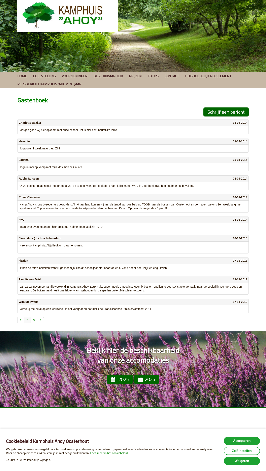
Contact (172, 76)
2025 (120, 379)
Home (22, 76)
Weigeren (242, 461)
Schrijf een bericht (226, 111)
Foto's (153, 76)
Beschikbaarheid (108, 76)
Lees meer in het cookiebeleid (109, 453)
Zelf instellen (242, 451)
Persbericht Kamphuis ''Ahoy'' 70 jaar (49, 84)
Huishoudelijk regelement (208, 76)
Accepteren (242, 440)
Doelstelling (44, 76)
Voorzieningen (75, 76)
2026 (146, 379)
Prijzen (135, 76)
